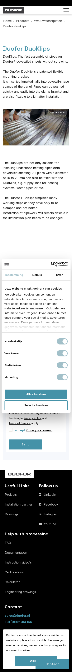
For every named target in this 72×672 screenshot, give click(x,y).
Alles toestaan (36, 394)
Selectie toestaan (36, 405)
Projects (11, 494)
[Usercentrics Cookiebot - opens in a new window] (51, 264)
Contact (52, 664)
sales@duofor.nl (17, 615)
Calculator (12, 582)
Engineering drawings (20, 592)
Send (26, 444)
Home (7, 21)
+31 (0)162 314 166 (18, 622)
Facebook (51, 504)
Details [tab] (37, 274)
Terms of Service (20, 423)
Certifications (14, 572)
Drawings (11, 514)
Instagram (51, 514)
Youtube (50, 524)
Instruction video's (18, 562)
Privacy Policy (32, 418)
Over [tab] (59, 274)
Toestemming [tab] (13, 274)
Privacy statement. (39, 430)
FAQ (8, 543)
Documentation (16, 552)
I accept (32, 430)
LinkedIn (50, 494)
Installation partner (18, 504)
